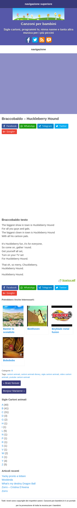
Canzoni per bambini (38, 24)
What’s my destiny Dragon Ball (19, 483)
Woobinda (7, 479)
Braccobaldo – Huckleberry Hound (30, 119)
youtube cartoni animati (19, 377)
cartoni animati (13, 374)
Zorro (5, 491)
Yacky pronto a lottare (14, 476)
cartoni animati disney (30, 374)
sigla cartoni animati (50, 374)
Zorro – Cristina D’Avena (15, 487)
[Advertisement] (38, 83)
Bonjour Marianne (14, 390)
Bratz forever (11, 383)
